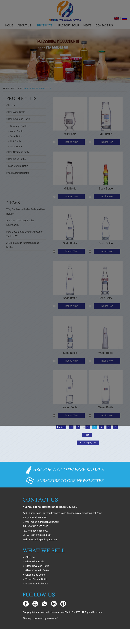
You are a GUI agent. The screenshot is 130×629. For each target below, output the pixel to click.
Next (87, 435)
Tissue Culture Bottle (36, 579)
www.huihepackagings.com (43, 539)
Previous (61, 427)
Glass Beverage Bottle (37, 566)
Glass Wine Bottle (34, 561)
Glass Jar (30, 557)
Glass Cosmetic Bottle (37, 570)
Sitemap (27, 618)
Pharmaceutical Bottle (36, 583)
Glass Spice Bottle (35, 574)
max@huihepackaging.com (45, 522)
